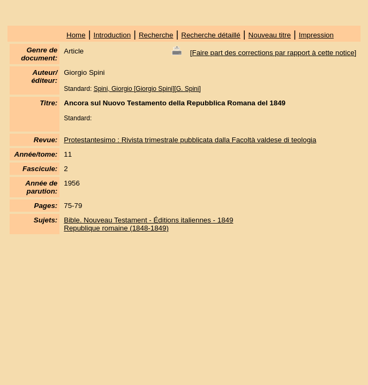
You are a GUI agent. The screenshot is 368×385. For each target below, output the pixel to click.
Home (76, 35)
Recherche (156, 35)
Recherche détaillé (210, 35)
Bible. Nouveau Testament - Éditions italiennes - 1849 (148, 220)
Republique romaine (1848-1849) (116, 228)
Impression (316, 35)
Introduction (112, 35)
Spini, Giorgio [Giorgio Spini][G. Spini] (147, 89)
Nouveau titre (270, 35)
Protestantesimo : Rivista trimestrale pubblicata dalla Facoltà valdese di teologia (190, 140)
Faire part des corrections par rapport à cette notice (273, 53)
